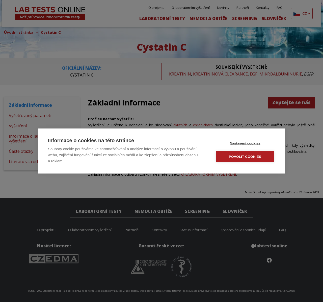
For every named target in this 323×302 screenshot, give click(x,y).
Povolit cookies (245, 157)
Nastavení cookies (245, 143)
